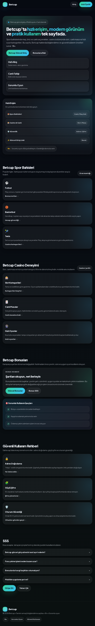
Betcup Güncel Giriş (18, 53)
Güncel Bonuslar (15, 391)
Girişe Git (9, 588)
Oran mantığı (84, 173)
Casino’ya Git (84, 268)
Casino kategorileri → (14, 244)
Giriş (74, 4)
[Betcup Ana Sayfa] (10, 4)
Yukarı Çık (23, 588)
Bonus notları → (12, 196)
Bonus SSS (33, 391)
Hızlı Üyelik (85, 4)
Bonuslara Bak (39, 53)
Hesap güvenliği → (13, 220)
